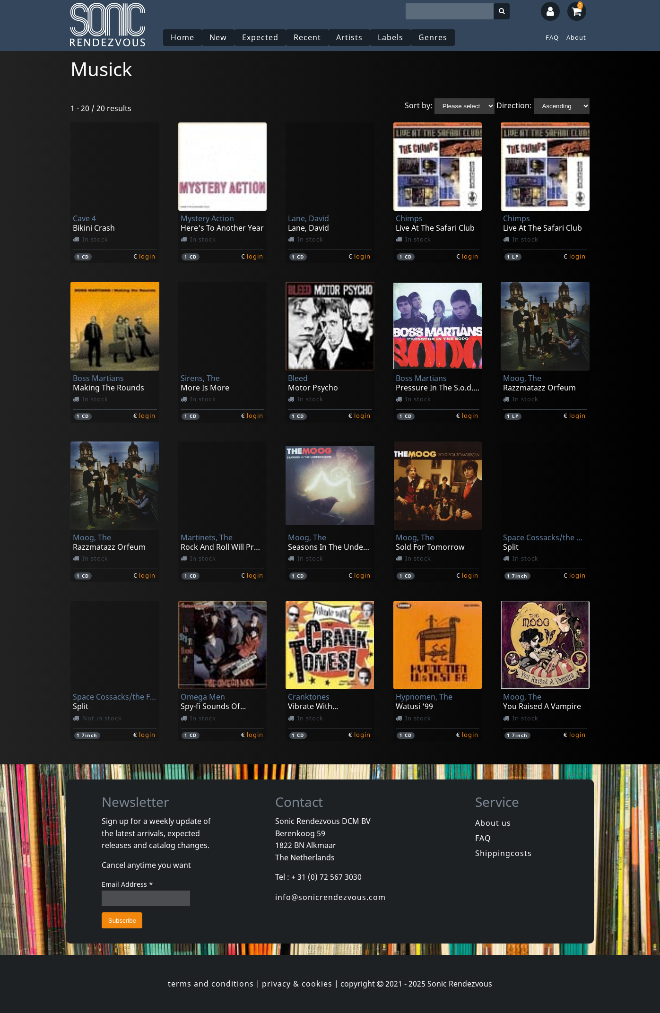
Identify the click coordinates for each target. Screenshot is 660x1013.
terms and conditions (211, 983)
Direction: (514, 105)
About (576, 37)
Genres (432, 37)
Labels (390, 37)
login (147, 256)
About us (493, 823)
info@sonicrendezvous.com (330, 897)
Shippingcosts (503, 853)
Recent (307, 37)
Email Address (127, 884)
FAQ (552, 37)
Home (182, 37)
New (218, 37)
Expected (260, 37)
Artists (349, 37)
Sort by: (419, 105)
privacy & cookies (297, 983)
